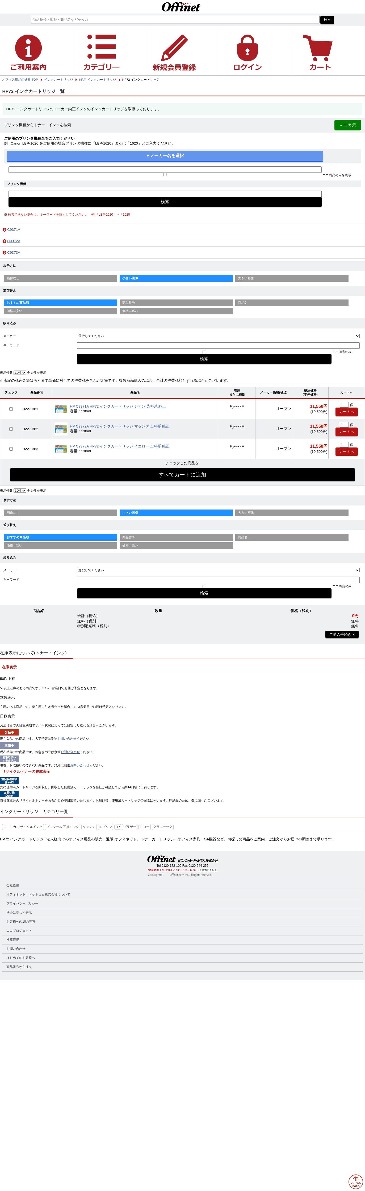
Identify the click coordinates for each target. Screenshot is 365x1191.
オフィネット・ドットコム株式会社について (38, 894)
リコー (144, 826)
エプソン (105, 826)
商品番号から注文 (19, 967)
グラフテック (162, 826)
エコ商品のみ (341, 352)
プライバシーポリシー (22, 903)
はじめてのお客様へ (20, 958)
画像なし (13, 278)
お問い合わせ (67, 738)
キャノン (89, 826)
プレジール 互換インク (62, 826)
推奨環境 (12, 940)
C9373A (13, 252)
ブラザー (129, 826)
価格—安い (15, 311)
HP (118, 826)
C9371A (13, 230)
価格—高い (130, 311)
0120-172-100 (172, 866)
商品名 (242, 302)
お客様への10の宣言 (20, 921)
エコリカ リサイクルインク (23, 826)
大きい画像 (246, 278)
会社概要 (12, 885)
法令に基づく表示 (19, 912)
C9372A (13, 241)
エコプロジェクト (19, 931)
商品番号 (128, 302)
